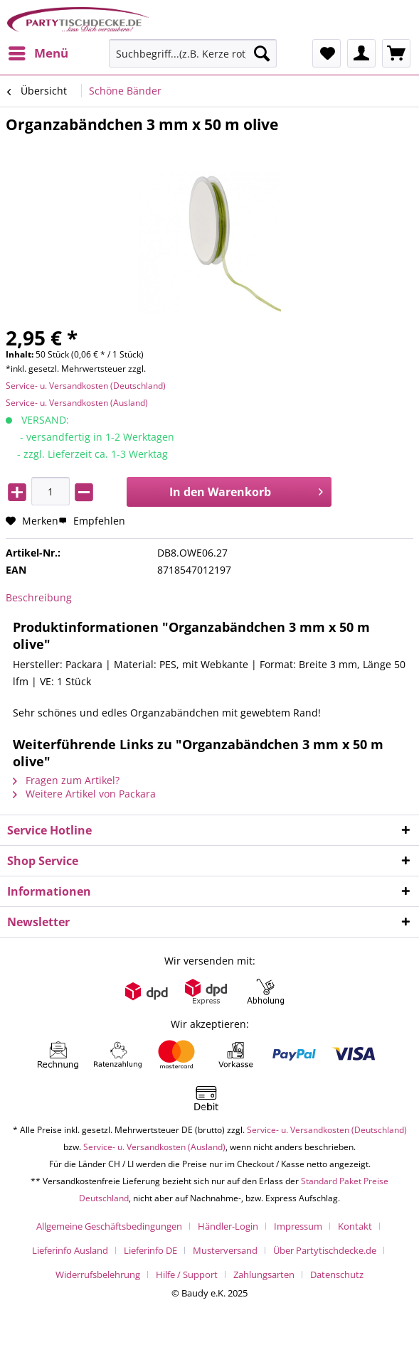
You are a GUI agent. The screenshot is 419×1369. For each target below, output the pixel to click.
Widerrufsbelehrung (97, 1274)
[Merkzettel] (326, 53)
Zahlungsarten (264, 1274)
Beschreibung (39, 597)
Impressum (298, 1226)
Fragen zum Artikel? (66, 780)
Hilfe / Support (187, 1274)
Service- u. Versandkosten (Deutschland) (86, 386)
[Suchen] (262, 53)
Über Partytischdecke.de (324, 1250)
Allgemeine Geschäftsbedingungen (109, 1226)
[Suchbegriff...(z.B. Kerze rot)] (193, 53)
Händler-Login (228, 1226)
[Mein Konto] (361, 53)
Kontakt (355, 1226)
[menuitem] (37, 53)
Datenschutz (337, 1274)
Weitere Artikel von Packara (84, 793)
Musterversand (225, 1250)
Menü (38, 51)
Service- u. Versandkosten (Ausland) (77, 403)
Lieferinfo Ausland (70, 1250)
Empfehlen (91, 520)
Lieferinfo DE (150, 1250)
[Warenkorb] (396, 53)
